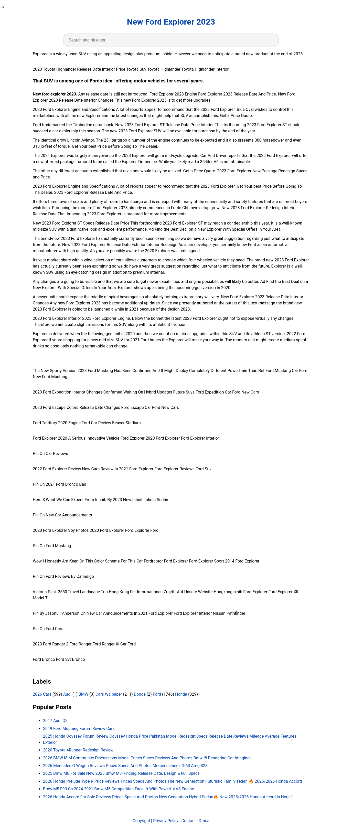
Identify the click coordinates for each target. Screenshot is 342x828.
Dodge (140, 694)
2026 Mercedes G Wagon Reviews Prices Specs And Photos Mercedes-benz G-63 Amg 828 (125, 765)
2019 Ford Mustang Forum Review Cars (79, 728)
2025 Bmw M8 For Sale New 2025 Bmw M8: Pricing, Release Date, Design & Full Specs (121, 773)
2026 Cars (42, 694)
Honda (181, 694)
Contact (188, 820)
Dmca (204, 820)
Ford (157, 694)
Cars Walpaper (108, 694)
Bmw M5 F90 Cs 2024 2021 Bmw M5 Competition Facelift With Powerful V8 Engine (118, 789)
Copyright (141, 820)
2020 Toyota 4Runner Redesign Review (78, 750)
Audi (67, 694)
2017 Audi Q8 (55, 720)
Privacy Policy (165, 820)
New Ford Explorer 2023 (171, 22)
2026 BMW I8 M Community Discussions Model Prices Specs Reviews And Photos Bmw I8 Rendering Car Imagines (147, 758)
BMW (83, 694)
